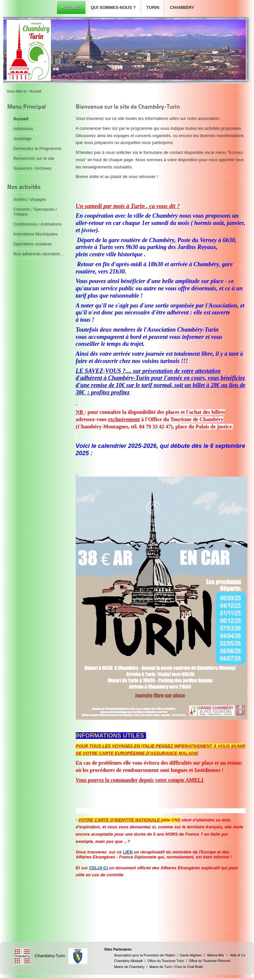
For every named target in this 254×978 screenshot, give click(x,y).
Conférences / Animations (37, 224)
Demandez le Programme (37, 148)
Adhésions (23, 128)
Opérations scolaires (32, 243)
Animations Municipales (35, 234)
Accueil (71, 7)
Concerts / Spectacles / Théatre (35, 212)
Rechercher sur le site (33, 158)
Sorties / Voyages (29, 199)
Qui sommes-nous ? (113, 7)
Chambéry (182, 7)
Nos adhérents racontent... (38, 253)
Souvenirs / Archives (32, 168)
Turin (152, 7)
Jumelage (22, 138)
